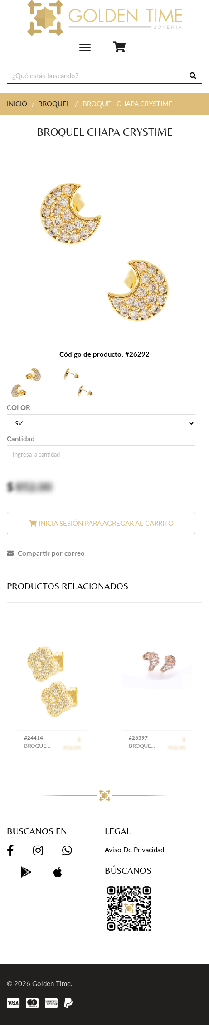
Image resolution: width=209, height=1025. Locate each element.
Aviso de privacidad (134, 850)
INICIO (17, 103)
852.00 (33, 486)
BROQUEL (54, 103)
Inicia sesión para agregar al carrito (101, 523)
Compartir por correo (46, 553)
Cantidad (21, 439)
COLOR (18, 407)
